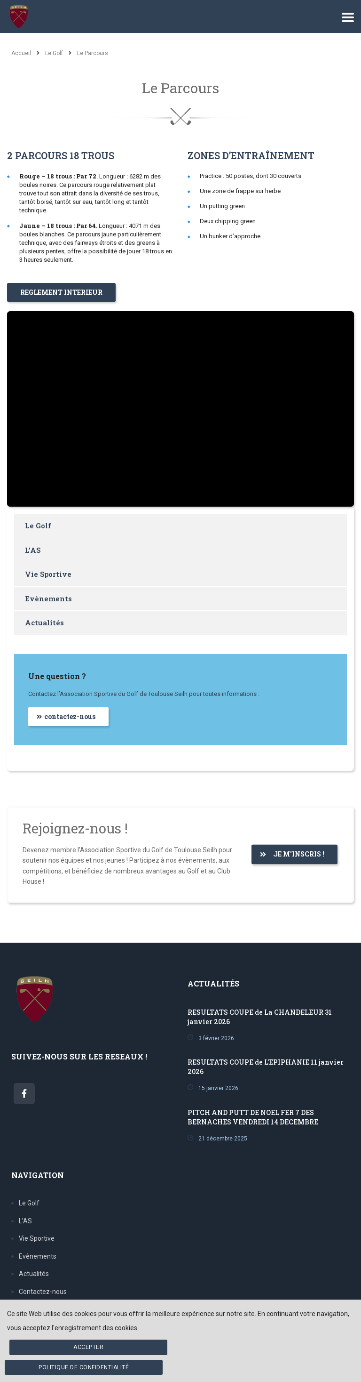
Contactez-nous (43, 1291)
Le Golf (38, 525)
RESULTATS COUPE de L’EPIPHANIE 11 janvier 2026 (266, 1067)
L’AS (32, 550)
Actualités (44, 622)
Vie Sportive (48, 574)
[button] (61, 292)
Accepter (88, 1347)
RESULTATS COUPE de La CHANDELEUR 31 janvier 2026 (260, 1017)
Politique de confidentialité (84, 1367)
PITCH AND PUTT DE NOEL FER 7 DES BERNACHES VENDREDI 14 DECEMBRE (253, 1117)
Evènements (48, 598)
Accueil (21, 53)
